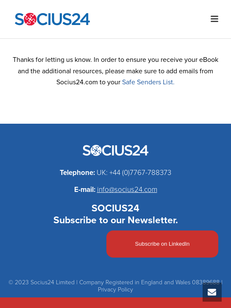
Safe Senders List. (148, 82)
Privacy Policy (115, 289)
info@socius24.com (127, 189)
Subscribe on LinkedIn (162, 244)
